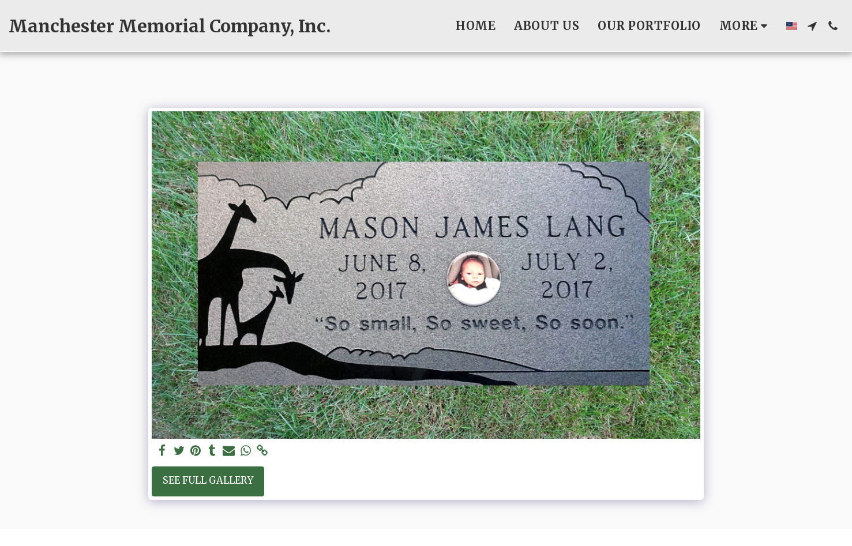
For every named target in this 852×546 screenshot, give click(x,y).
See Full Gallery (208, 481)
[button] (812, 26)
